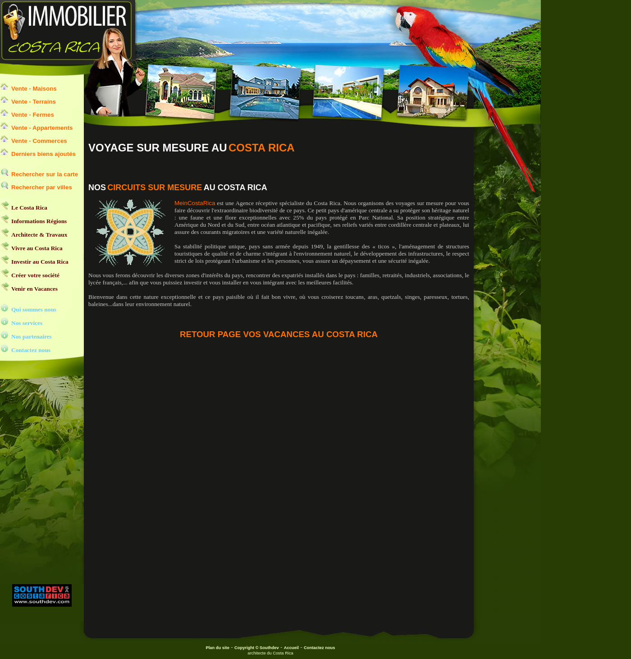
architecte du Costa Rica (270, 653)
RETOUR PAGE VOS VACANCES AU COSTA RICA (279, 334)
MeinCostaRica (194, 203)
